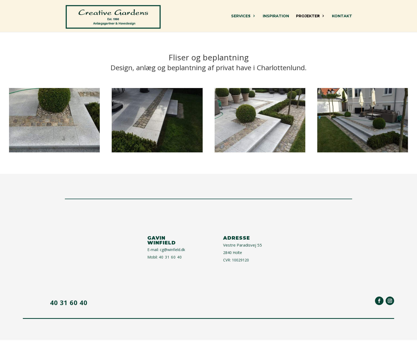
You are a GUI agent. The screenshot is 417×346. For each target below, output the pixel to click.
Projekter (308, 16)
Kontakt (342, 16)
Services (241, 16)
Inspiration (276, 16)
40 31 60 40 (170, 257)
